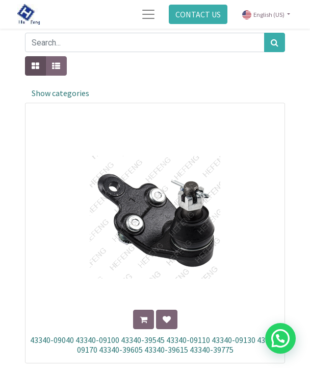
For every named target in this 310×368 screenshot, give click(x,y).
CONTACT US (198, 14)
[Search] (274, 42)
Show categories (60, 93)
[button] (143, 319)
